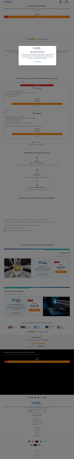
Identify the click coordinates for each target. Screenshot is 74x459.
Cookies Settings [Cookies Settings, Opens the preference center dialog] (37, 61)
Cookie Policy (37, 57)
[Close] (54, 47)
